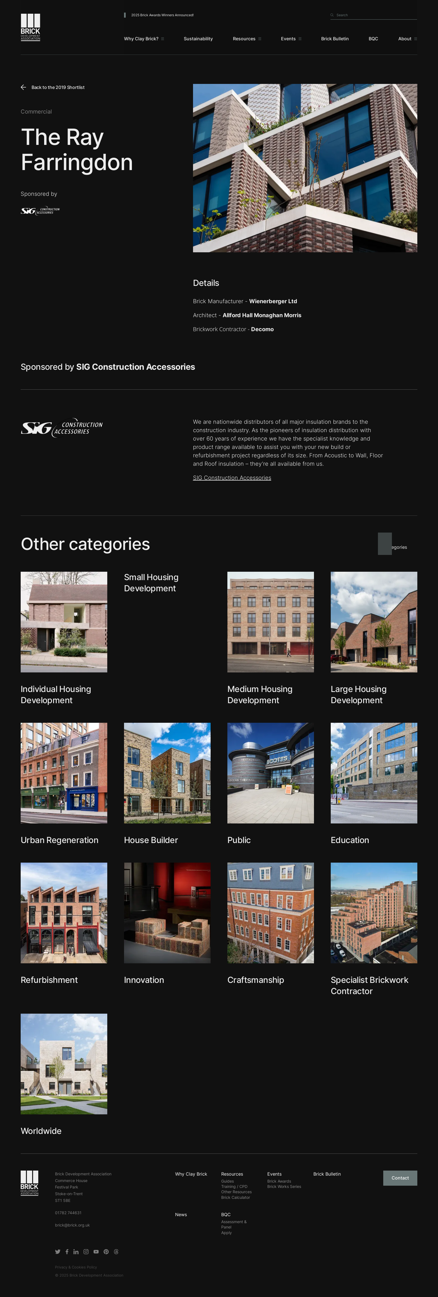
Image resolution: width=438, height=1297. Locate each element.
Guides (227, 1181)
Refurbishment (49, 980)
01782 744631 (68, 1212)
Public (239, 840)
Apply (226, 1232)
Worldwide (41, 1131)
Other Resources (236, 1191)
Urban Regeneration (59, 840)
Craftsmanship (255, 980)
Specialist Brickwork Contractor (369, 985)
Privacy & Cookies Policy (76, 1267)
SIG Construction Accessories (232, 477)
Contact (400, 1178)
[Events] (291, 39)
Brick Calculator (235, 1197)
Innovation (144, 980)
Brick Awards (279, 1181)
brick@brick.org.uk (72, 1225)
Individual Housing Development (56, 694)
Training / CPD (234, 1186)
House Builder (151, 840)
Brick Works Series (284, 1186)
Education (350, 840)
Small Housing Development (151, 582)
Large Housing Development (359, 694)
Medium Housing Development (260, 694)
